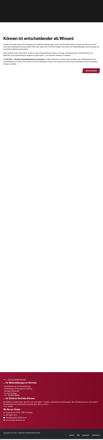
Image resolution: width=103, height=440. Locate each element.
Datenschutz (96, 436)
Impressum (85, 436)
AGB (78, 436)
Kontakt (71, 436)
